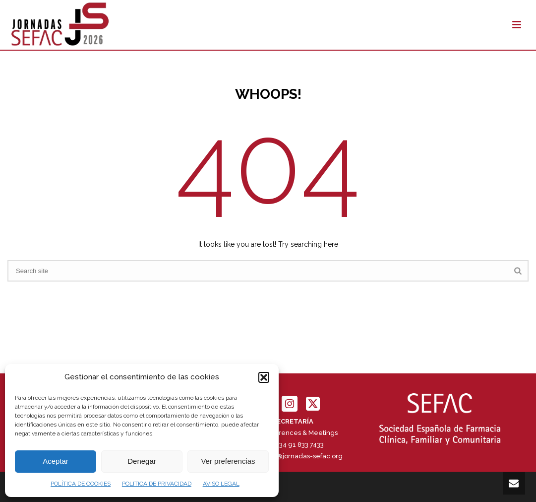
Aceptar (55, 461)
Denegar (141, 461)
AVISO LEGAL (221, 483)
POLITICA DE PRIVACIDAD (156, 483)
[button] (264, 377)
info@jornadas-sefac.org (304, 456)
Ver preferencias (228, 461)
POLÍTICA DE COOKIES (81, 483)
